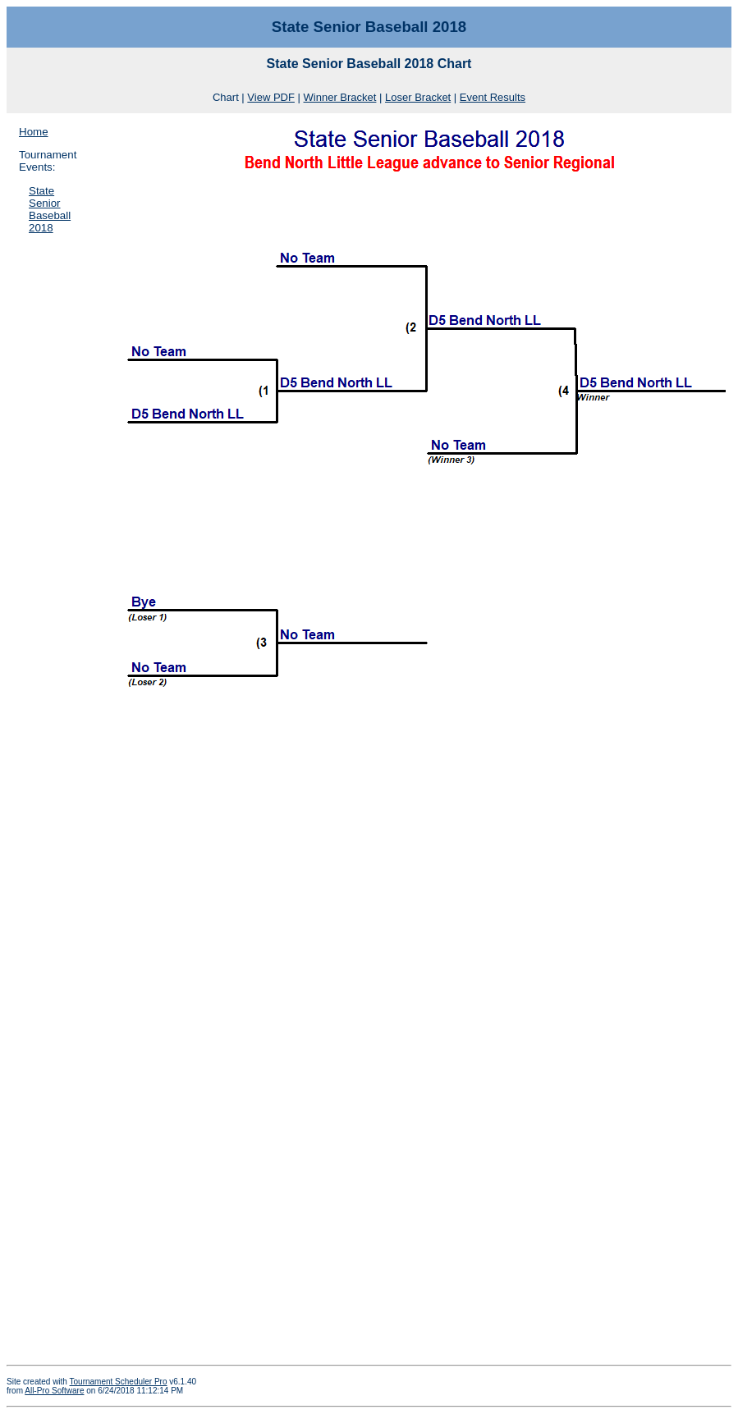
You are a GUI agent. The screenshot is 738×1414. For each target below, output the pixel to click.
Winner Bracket (340, 97)
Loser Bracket (418, 97)
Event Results (492, 97)
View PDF (271, 97)
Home (33, 132)
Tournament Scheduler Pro (118, 1381)
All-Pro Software (54, 1390)
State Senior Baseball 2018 (50, 209)
